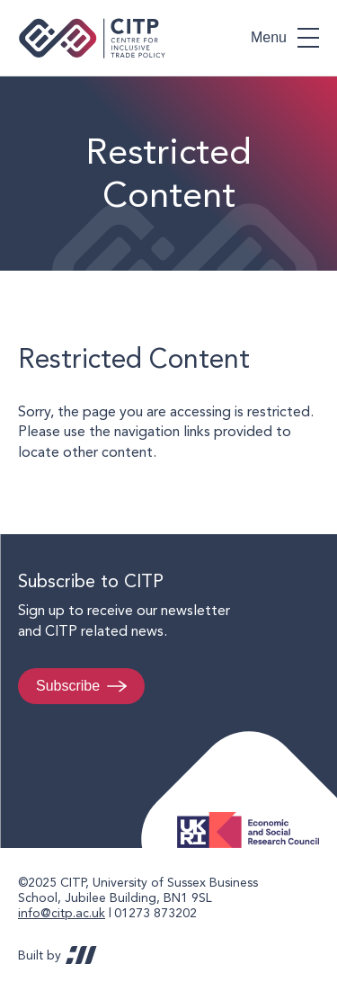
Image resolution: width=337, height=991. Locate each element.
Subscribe (68, 685)
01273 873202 (155, 913)
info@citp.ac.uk (61, 913)
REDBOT (81, 955)
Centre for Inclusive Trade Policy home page (92, 38)
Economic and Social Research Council (253, 816)
